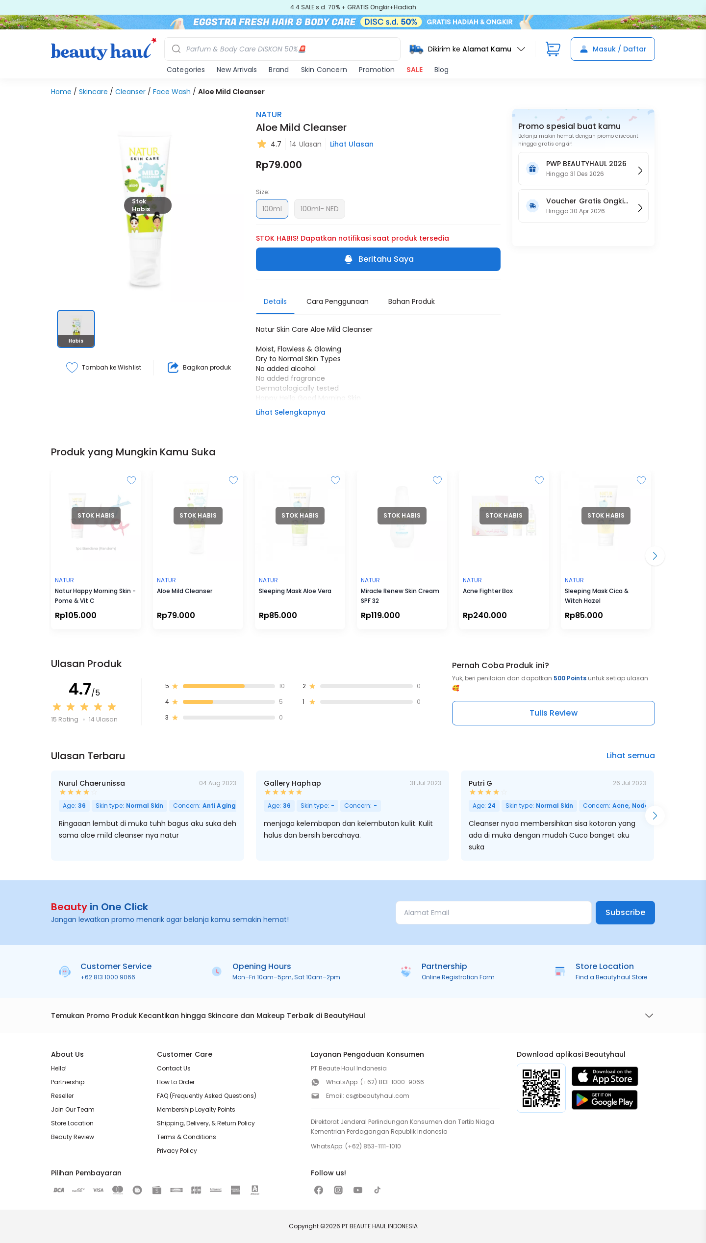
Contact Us (174, 1068)
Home (61, 92)
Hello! (59, 1068)
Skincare (93, 92)
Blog (441, 70)
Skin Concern (324, 70)
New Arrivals (237, 70)
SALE (414, 70)
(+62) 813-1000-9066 (392, 1082)
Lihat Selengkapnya (291, 412)
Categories (186, 70)
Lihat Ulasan (352, 144)
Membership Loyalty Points (196, 1109)
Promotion (377, 70)
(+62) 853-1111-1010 (373, 1146)
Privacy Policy (177, 1150)
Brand (279, 70)
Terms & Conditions (186, 1137)
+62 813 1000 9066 (107, 977)
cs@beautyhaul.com (377, 1096)
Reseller (62, 1096)
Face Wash (172, 92)
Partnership (67, 1082)
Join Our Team (73, 1109)
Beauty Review (72, 1137)
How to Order (176, 1082)
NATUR (269, 114)
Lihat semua (630, 755)
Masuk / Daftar (613, 49)
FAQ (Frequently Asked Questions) (206, 1096)
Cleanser (130, 92)
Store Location (72, 1123)
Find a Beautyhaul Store (611, 977)
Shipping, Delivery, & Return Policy (206, 1123)
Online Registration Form (458, 977)
